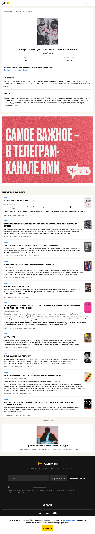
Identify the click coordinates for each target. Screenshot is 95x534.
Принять (47, 528)
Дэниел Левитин (9, 204)
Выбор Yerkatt (18, 277)
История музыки (20, 255)
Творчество (8, 236)
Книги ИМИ (7, 215)
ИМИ (15, 378)
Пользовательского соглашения (65, 490)
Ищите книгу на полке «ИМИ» (15, 69)
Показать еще (47, 421)
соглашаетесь (69, 519)
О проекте (47, 504)
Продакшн (7, 277)
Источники (25, 236)
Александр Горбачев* (11, 311)
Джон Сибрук (8, 267)
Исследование (9, 11)
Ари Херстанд (8, 378)
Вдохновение (27, 11)
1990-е (6, 328)
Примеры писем (77, 478)
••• (34, 11)
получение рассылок (39, 487)
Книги (18, 11)
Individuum (22, 378)
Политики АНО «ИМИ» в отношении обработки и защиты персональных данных (42, 492)
